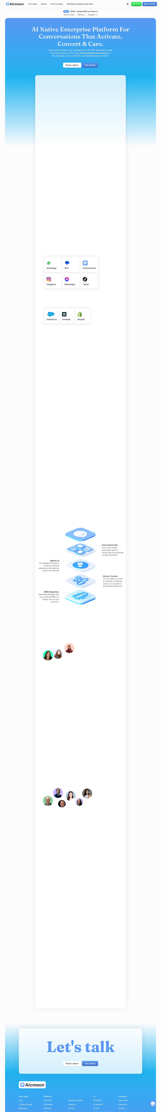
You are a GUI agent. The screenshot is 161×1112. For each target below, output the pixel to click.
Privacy (72, 1108)
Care (21, 1100)
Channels (47, 1108)
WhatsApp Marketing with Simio (80, 4)
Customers (122, 1104)
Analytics (72, 1104)
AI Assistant (98, 1104)
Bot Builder (48, 1104)
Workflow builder (76, 1100)
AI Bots (96, 1108)
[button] (127, 4)
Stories (44, 4)
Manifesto (97, 1100)
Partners (121, 1108)
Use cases (32, 4)
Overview (48, 1100)
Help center (123, 1100)
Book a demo (72, 65)
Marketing (23, 1108)
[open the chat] (152, 1103)
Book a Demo (149, 4)
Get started (90, 65)
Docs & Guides (57, 4)
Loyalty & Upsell (25, 1104)
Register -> (92, 15)
